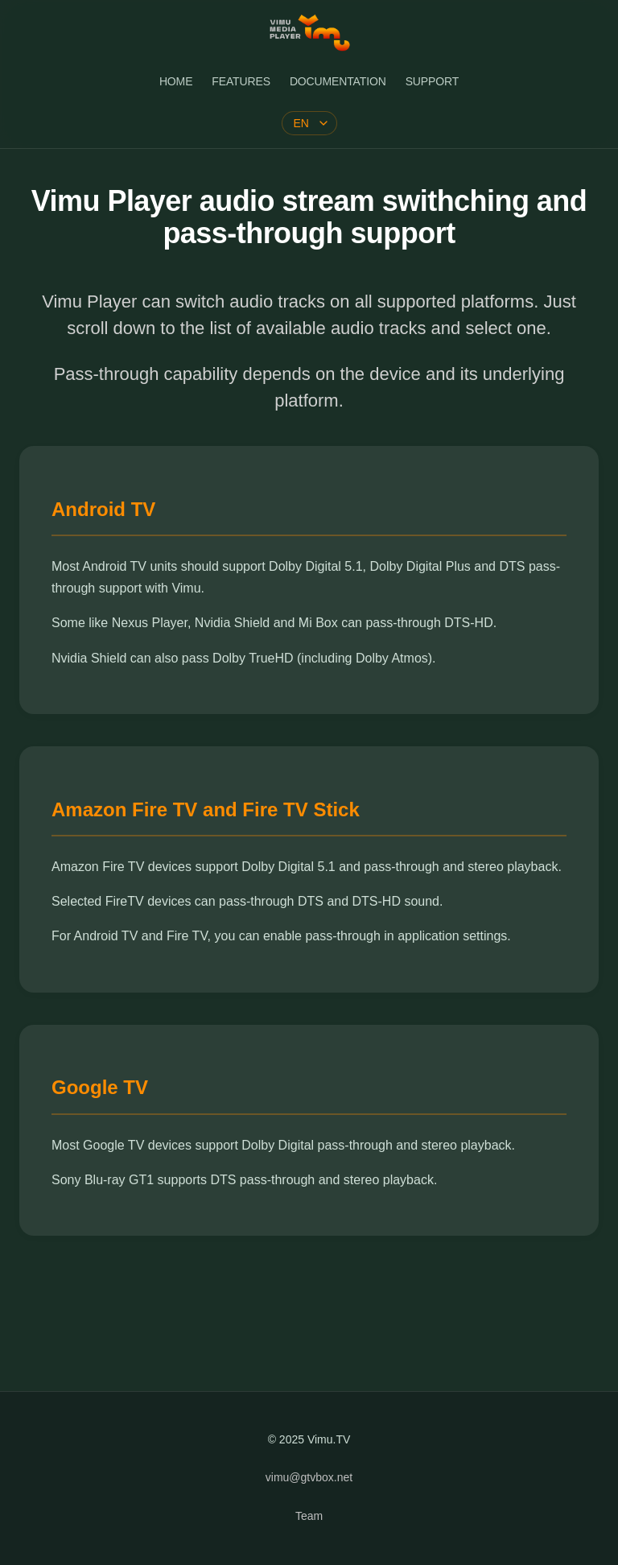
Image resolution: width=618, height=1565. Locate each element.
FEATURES (241, 81)
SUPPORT (432, 81)
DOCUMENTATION (338, 81)
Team (309, 1515)
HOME (175, 81)
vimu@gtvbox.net (309, 1477)
